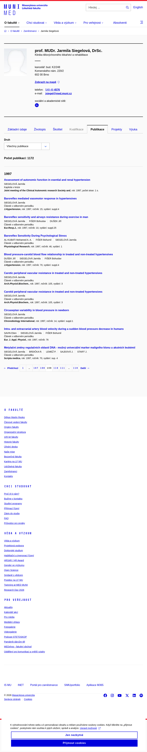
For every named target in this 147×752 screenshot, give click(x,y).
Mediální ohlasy (12, 622)
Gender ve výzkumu (14, 565)
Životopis (40, 129)
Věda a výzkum (18, 533)
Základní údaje (17, 129)
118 (75, 368)
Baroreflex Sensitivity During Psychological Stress (35, 235)
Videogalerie (10, 632)
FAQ (6, 518)
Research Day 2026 (14, 590)
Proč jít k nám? (11, 494)
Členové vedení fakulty (15, 422)
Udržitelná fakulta (13, 466)
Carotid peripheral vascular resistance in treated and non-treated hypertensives (53, 291)
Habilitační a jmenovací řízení (19, 555)
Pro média (9, 617)
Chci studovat (18, 486)
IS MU (7, 685)
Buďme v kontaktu (13, 498)
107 (35, 368)
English (138, 7)
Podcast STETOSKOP (15, 637)
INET (21, 685)
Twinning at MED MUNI (16, 585)
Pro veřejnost (18, 600)
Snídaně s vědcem (13, 575)
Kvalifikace (76, 129)
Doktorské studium (13, 550)
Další (84, 368)
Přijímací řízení (11, 508)
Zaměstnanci (10, 471)
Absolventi (120, 22)
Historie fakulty (11, 442)
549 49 (52, 89)
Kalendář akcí (11, 612)
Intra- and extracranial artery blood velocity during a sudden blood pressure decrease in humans (64, 329)
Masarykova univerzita (23, 695)
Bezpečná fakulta (12, 456)
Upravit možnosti (89, 733)
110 (55, 368)
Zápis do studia (12, 513)
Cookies (28, 699)
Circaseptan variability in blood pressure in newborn (36, 310)
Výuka (133, 129)
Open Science (11, 570)
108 (42, 368)
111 (62, 368)
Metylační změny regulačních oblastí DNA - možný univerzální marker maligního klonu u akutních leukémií (69, 347)
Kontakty (8, 476)
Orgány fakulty (11, 427)
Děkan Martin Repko (14, 417)
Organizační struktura (15, 432)
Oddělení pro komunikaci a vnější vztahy (24, 651)
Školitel (57, 129)
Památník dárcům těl (14, 641)
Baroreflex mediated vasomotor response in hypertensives (40, 198)
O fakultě (13, 410)
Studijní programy (13, 503)
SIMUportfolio (72, 685)
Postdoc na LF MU (13, 580)
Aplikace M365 (95, 685)
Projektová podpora (14, 545)
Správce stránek (12, 699)
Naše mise (9, 451)
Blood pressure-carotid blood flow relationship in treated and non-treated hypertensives (58, 254)
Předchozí (11, 368)
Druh (7, 139)
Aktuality (8, 607)
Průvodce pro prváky (14, 523)
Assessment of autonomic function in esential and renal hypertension (47, 179)
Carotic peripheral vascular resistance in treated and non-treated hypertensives (53, 273)
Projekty (116, 129)
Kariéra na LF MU (13, 461)
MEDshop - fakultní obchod (18, 646)
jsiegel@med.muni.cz (58, 93)
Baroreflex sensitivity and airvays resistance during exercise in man (46, 217)
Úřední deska (11, 446)
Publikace (97, 129)
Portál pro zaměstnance (44, 685)
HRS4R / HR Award (14, 560)
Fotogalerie (9, 627)
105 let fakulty (11, 437)
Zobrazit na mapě (47, 82)
